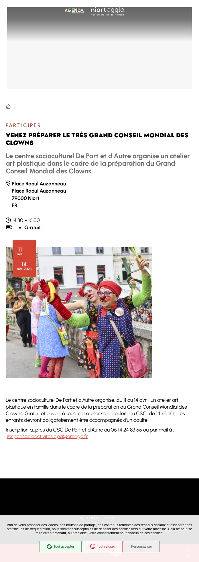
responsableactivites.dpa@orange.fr (47, 436)
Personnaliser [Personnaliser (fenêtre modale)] (141, 547)
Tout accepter (60, 546)
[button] (79, 312)
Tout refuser (102, 546)
